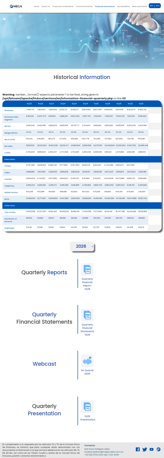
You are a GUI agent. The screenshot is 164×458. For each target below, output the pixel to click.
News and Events (139, 6)
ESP (151, 5)
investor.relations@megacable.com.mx (103, 451)
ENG (158, 5)
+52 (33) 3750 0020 (93, 454)
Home (36, 6)
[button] (45, 6)
